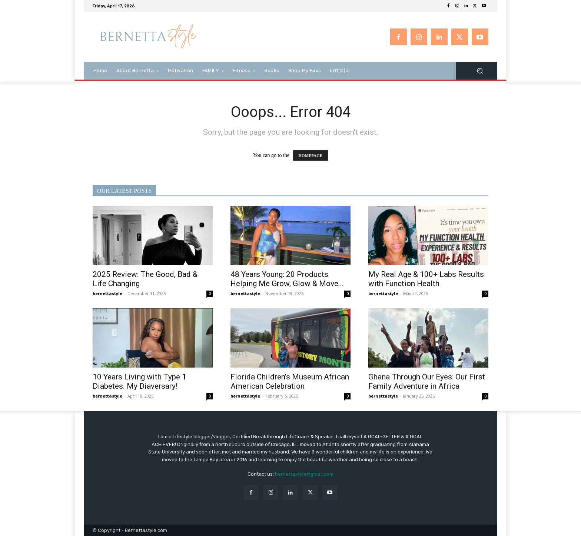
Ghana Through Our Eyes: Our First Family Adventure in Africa (426, 381)
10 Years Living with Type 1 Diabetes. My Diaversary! (139, 381)
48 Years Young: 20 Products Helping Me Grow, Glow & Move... (287, 279)
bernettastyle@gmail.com (304, 474)
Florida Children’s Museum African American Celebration (289, 381)
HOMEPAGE (311, 155)
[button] (479, 70)
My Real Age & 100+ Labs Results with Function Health (426, 279)
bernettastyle (107, 293)
